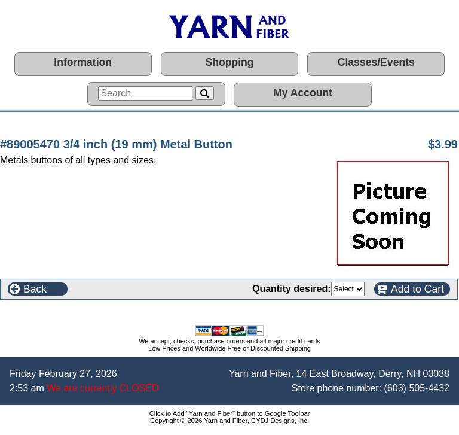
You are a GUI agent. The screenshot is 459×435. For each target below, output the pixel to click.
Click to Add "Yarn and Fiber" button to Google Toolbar (229, 413)
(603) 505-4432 (416, 388)
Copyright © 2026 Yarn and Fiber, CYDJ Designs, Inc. (229, 420)
